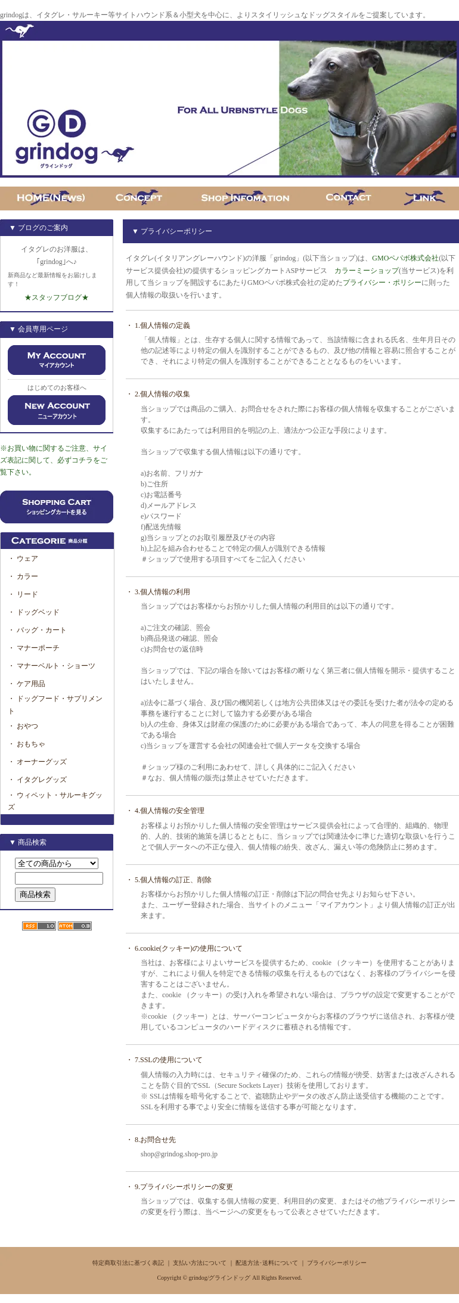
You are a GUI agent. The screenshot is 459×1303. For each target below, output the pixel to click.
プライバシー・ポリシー (382, 282)
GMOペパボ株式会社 (405, 258)
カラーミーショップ (366, 270)
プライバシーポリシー (337, 1262)
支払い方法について (200, 1262)
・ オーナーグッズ (37, 762)
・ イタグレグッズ (37, 779)
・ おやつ (23, 726)
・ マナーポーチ (34, 648)
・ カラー (26, 576)
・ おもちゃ (26, 744)
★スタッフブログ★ (56, 297)
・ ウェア (23, 558)
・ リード (23, 594)
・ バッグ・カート (37, 630)
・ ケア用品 (26, 684)
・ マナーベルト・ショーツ (51, 666)
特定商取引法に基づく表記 (128, 1262)
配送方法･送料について (266, 1262)
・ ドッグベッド (34, 612)
